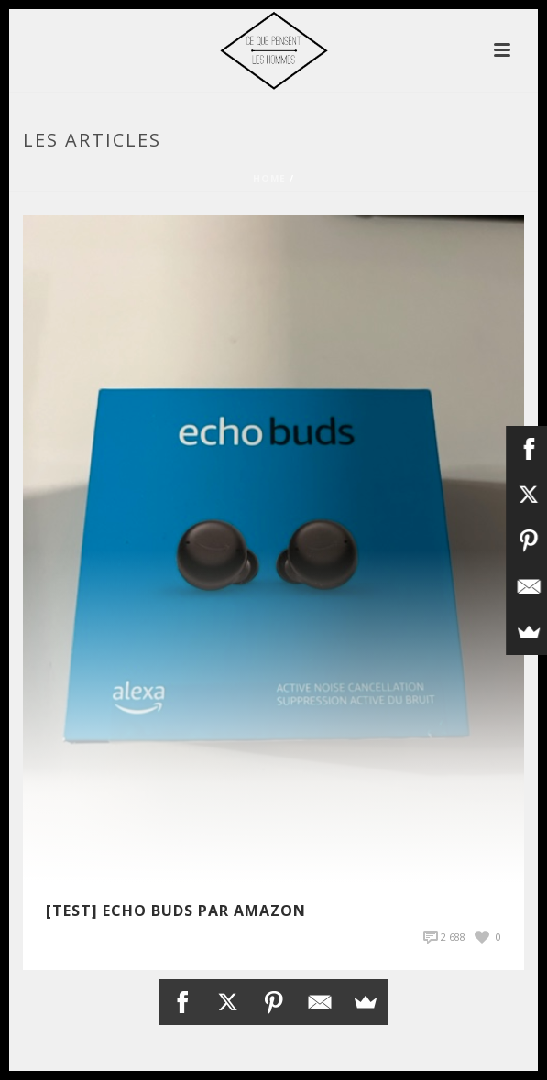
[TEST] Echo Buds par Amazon (176, 910)
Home (269, 178)
